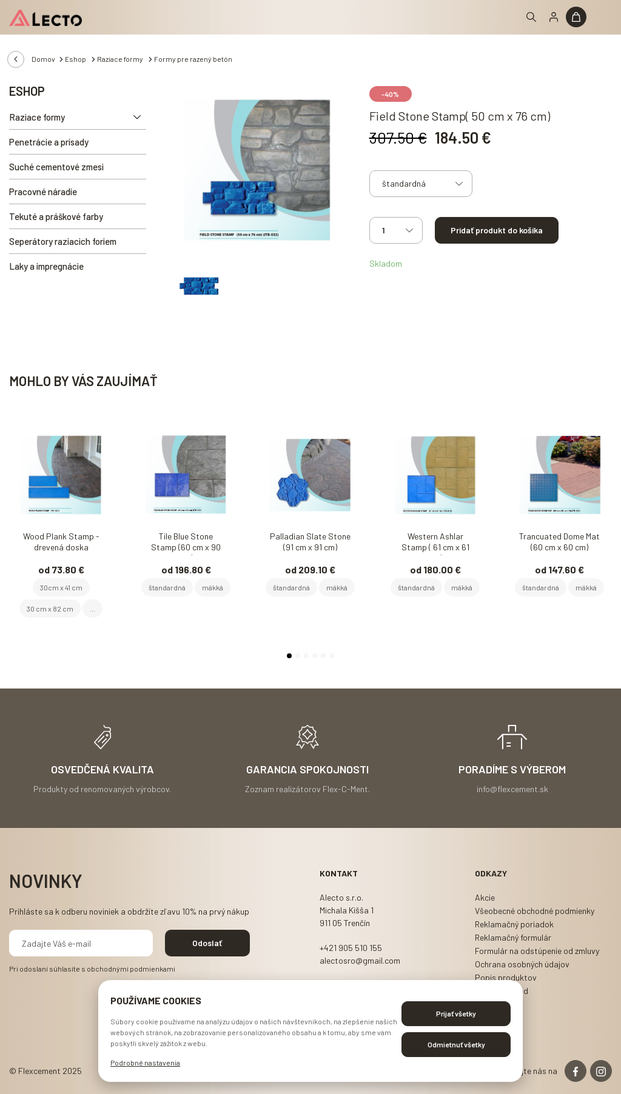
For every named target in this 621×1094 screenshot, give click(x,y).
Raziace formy (120, 59)
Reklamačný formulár (513, 937)
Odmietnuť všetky (456, 1044)
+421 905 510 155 (351, 947)
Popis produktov (506, 977)
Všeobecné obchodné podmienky (534, 911)
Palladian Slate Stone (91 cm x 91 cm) (310, 541)
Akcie (485, 897)
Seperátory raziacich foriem (62, 241)
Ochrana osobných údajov (522, 964)
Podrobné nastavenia (145, 1062)
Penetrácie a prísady (49, 141)
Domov (43, 59)
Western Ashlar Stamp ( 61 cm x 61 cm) (435, 543)
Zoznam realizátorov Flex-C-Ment (306, 788)
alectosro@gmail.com (360, 960)
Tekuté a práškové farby (56, 216)
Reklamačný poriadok (514, 924)
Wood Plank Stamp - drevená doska (61, 541)
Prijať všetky (456, 1013)
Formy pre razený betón (193, 59)
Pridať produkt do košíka (497, 230)
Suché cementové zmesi (56, 166)
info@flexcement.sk (512, 788)
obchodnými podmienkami (131, 968)
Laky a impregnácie (46, 266)
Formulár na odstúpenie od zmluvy (537, 951)
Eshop (76, 59)
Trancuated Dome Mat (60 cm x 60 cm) (560, 541)
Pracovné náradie (43, 191)
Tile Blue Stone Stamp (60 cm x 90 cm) (186, 543)
